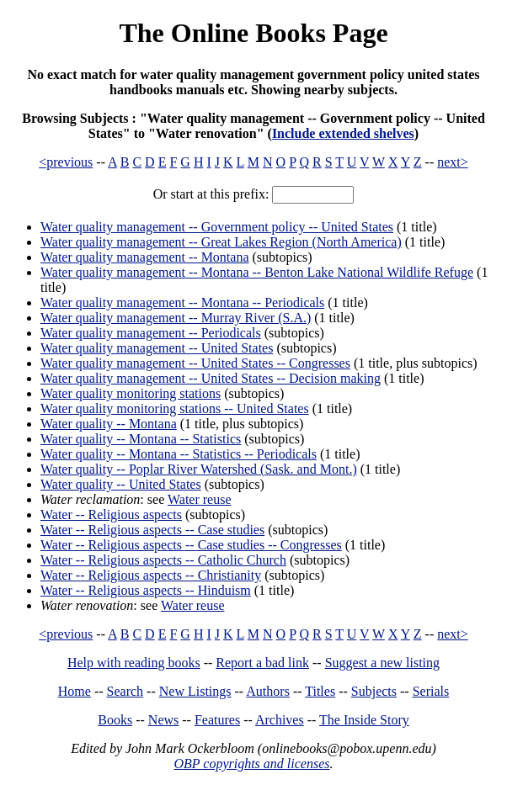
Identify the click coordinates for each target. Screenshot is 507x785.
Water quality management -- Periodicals (150, 333)
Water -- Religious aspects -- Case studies (152, 529)
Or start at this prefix (209, 194)
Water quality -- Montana (108, 423)
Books (115, 720)
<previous (66, 162)
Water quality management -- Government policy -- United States (216, 227)
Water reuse (200, 499)
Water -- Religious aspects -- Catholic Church (163, 560)
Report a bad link (262, 662)
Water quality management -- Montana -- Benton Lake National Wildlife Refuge (256, 272)
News (163, 720)
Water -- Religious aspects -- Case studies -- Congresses (191, 545)
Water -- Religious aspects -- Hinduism (145, 590)
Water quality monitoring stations (130, 393)
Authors (268, 691)
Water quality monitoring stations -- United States (174, 408)
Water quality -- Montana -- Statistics (140, 439)
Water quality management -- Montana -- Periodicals (182, 302)
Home (74, 691)
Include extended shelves (343, 133)
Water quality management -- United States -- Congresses (195, 363)
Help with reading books (133, 662)
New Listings (195, 691)
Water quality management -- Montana (144, 257)
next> (452, 162)
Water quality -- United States (120, 484)
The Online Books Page (253, 33)
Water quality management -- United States (156, 348)
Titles (320, 691)
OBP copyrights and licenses (251, 763)
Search (125, 691)
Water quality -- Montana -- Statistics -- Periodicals (178, 454)
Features (217, 720)
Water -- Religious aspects (111, 514)
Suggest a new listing (382, 662)
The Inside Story (364, 720)
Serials (431, 691)
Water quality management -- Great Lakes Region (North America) (221, 242)
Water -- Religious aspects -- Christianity (150, 575)
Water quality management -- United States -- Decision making (210, 378)
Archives (279, 720)
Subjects (374, 691)
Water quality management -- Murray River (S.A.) (175, 317)
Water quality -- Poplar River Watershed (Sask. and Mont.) (198, 469)
